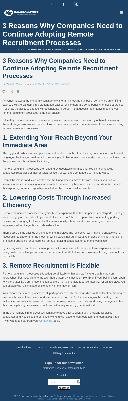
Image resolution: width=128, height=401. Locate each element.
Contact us (45, 320)
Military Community (64, 353)
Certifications (23, 347)
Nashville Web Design (48, 399)
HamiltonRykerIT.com (62, 347)
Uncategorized (62, 84)
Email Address (64, 375)
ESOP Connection (88, 347)
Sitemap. (76, 396)
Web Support (68, 399)
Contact (40, 347)
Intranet (107, 347)
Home (21, 50)
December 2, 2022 (41, 84)
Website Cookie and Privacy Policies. (97, 396)
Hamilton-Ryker (14, 84)
